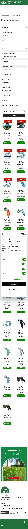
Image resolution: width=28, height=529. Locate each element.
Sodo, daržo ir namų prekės (8, 51)
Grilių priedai (5, 85)
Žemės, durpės (5, 45)
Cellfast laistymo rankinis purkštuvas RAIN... (7, 332)
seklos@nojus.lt (5, 501)
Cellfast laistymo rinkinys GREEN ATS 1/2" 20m (7, 134)
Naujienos (4, 98)
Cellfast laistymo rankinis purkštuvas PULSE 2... (7, 360)
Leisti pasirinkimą (14, 289)
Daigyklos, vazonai (6, 74)
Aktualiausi (17, 112)
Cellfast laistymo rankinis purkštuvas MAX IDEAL (20, 332)
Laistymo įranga (6, 58)
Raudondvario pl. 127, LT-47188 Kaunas (11, 497)
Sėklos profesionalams (7, 32)
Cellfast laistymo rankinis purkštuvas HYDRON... (7, 304)
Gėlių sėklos (5, 35)
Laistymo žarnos (6, 69)
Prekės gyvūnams (6, 95)
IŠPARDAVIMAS (5, 100)
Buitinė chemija (5, 82)
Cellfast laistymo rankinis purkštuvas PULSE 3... (20, 360)
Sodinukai (4, 37)
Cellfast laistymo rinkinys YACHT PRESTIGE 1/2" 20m (7, 163)
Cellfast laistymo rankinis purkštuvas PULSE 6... (7, 388)
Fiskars (20, 391)
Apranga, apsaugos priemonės (9, 56)
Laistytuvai (5, 64)
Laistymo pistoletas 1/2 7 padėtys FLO (7, 221)
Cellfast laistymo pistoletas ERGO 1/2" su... (21, 163)
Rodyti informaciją (18, 279)
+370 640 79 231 (5, 499)
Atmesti (14, 294)
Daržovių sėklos (5, 27)
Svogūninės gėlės (6, 22)
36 (6, 112)
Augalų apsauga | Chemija (8, 43)
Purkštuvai (5, 61)
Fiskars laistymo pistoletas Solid (20, 388)
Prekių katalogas (10, 20)
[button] (26, 504)
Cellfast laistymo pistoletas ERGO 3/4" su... (7, 192)
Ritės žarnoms (6, 71)
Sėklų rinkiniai (5, 24)
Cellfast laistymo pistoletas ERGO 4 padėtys (20, 221)
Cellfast (7, 307)
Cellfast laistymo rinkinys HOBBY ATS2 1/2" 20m (20, 134)
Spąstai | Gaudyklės (6, 77)
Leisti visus (14, 284)
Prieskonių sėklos (6, 30)
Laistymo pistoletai (7, 66)
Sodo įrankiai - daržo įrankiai (8, 53)
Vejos (3, 40)
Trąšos (3, 48)
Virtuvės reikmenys (6, 90)
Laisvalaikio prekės (6, 87)
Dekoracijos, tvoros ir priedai (9, 79)
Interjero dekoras (6, 92)
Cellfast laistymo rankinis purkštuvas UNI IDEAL (20, 192)
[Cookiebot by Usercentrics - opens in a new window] (20, 234)
